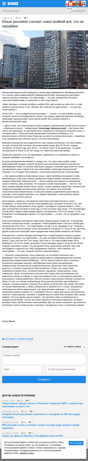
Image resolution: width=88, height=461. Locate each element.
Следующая (76, 11)
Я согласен (76, 443)
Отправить (43, 379)
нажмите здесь (27, 453)
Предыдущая (12, 11)
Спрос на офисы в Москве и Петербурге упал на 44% (32, 436)
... (84, 347)
